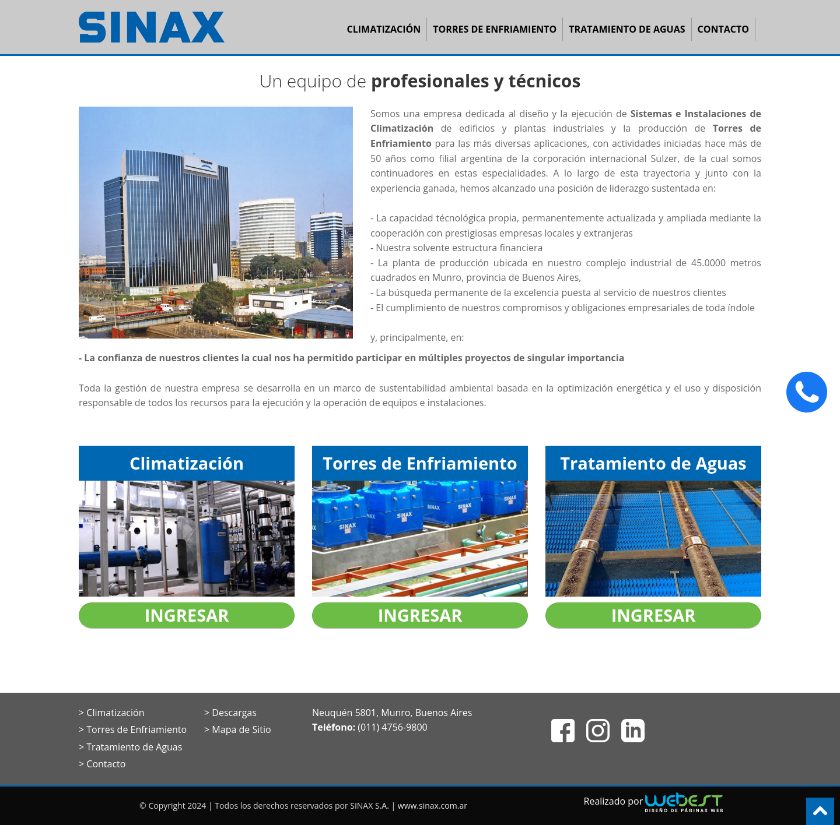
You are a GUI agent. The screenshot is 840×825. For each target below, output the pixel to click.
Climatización (384, 29)
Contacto (723, 29)
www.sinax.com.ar (432, 805)
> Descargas (230, 712)
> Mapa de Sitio (237, 729)
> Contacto (102, 763)
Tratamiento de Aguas (627, 29)
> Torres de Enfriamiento (133, 729)
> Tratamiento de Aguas (130, 747)
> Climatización (111, 712)
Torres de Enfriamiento (494, 29)
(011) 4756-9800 (392, 727)
